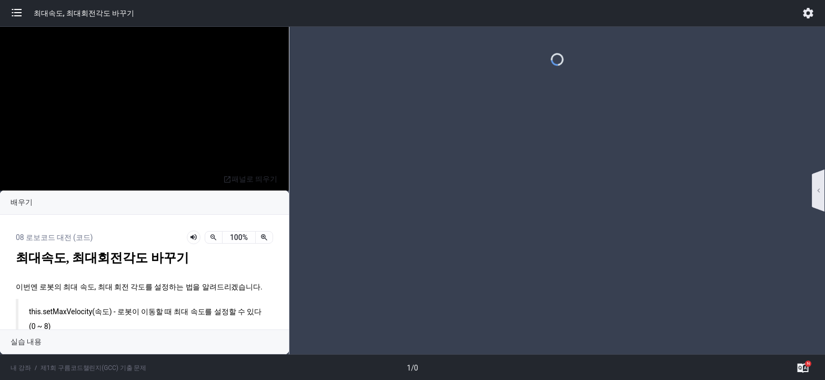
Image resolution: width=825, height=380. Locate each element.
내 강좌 (21, 368)
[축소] (214, 237)
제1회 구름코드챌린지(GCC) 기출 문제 (94, 368)
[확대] (264, 237)
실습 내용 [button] (26, 341)
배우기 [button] (22, 202)
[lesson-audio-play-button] (193, 237)
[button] (22, 13)
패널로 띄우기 (250, 179)
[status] (239, 237)
